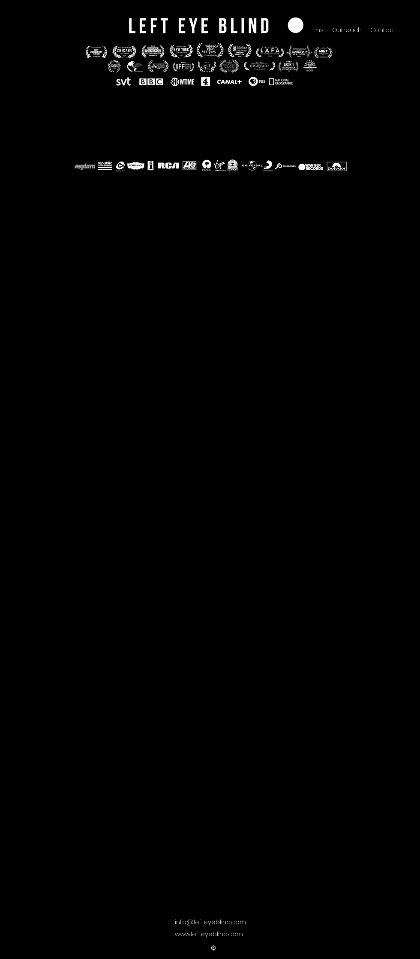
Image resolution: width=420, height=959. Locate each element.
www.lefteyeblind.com (209, 933)
